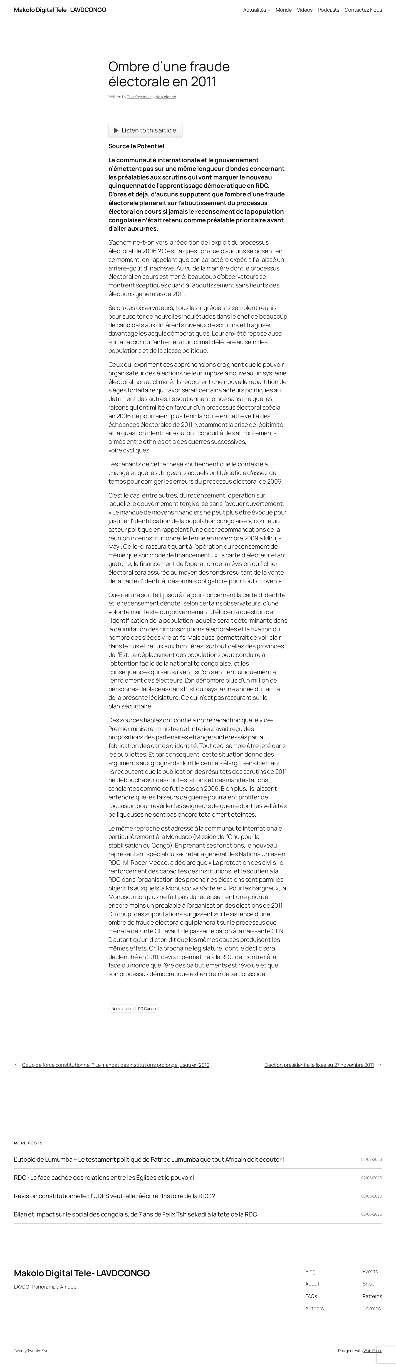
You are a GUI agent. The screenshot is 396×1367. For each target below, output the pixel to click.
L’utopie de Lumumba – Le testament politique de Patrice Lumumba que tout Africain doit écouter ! (149, 1159)
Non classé (165, 96)
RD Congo (146, 1008)
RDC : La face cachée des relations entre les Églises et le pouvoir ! (104, 1177)
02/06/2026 (371, 1159)
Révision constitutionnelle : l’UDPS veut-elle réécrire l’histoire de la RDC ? (114, 1196)
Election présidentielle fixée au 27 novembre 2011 (319, 1064)
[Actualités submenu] (269, 9)
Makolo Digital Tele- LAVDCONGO (60, 10)
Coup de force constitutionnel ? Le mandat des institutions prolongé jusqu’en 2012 (115, 1064)
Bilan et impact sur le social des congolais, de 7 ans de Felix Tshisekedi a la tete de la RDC (135, 1214)
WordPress (372, 1350)
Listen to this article (145, 130)
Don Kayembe (139, 96)
